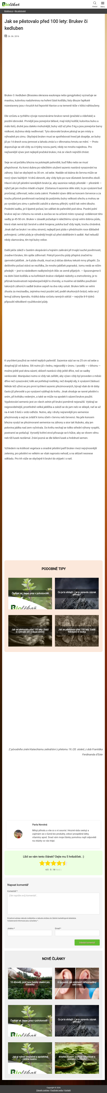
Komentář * (12, 891)
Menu (103, 4)
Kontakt (67, 1090)
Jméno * (11, 928)
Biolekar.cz (8, 11)
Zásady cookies (42, 1090)
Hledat (94, 4)
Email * (58, 928)
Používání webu (56, 1090)
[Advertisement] (53, 64)
